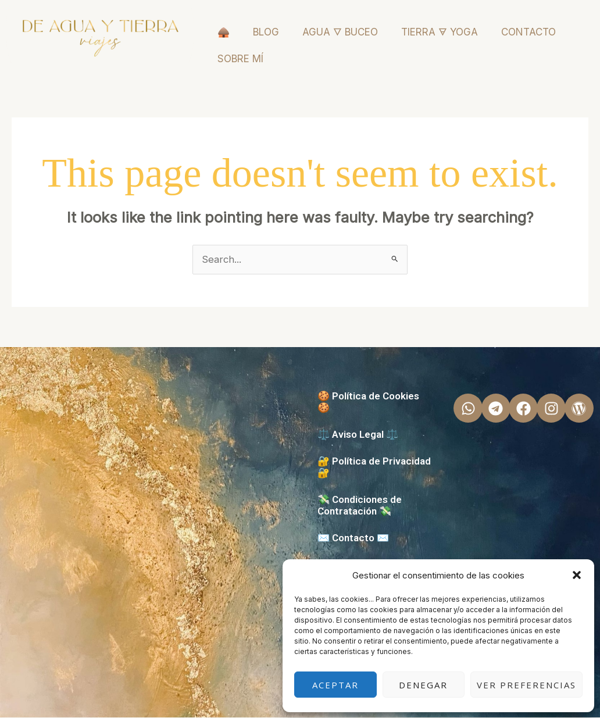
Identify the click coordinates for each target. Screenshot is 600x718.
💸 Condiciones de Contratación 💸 (359, 505)
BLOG (266, 32)
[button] (577, 575)
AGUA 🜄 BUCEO (340, 32)
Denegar (423, 685)
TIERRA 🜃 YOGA (439, 32)
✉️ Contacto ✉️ (353, 538)
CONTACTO (528, 32)
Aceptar (335, 685)
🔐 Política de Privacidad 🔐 (374, 467)
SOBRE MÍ (240, 59)
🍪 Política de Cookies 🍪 (368, 402)
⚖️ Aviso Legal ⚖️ (357, 435)
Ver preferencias (526, 685)
